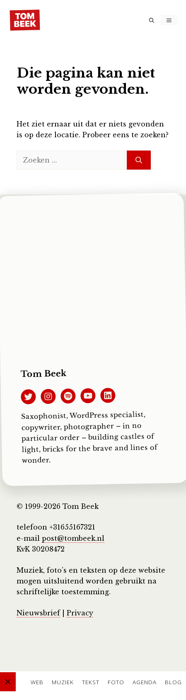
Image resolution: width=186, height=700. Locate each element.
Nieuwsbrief (38, 613)
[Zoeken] (139, 160)
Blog (173, 682)
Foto (116, 682)
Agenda (145, 682)
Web (37, 682)
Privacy (80, 613)
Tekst (90, 682)
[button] (151, 20)
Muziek (63, 682)
